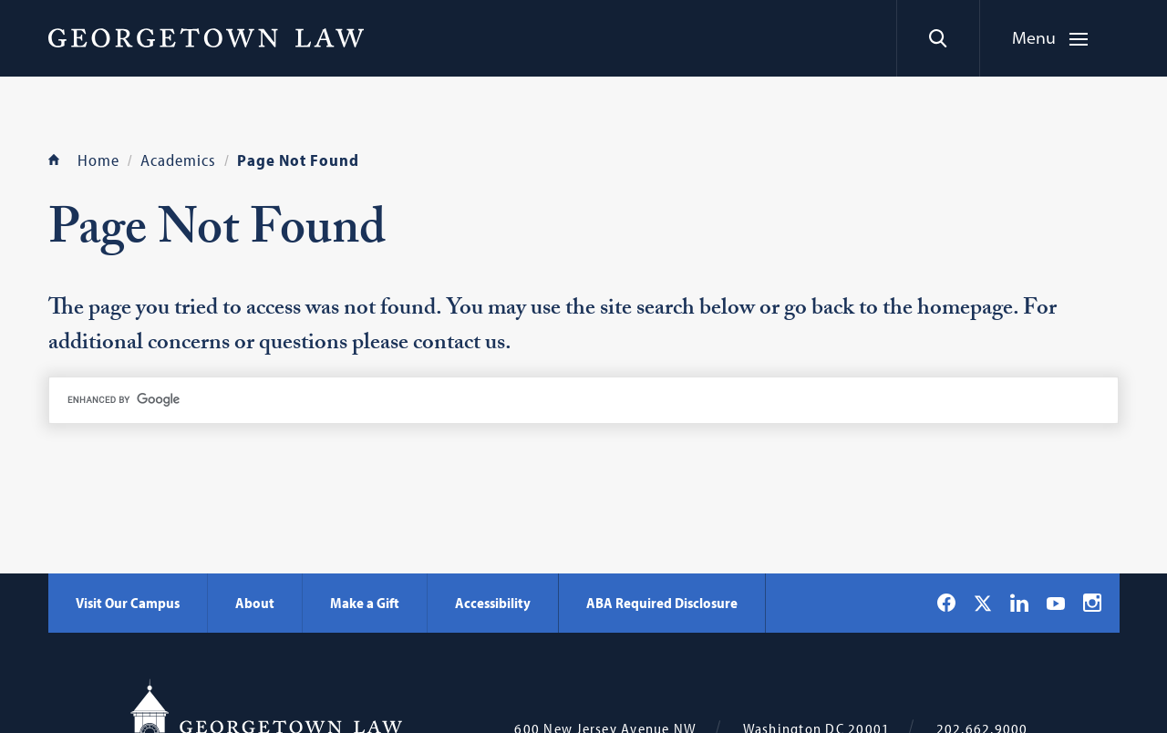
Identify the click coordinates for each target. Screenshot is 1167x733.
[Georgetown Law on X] (983, 603)
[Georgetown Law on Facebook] (946, 603)
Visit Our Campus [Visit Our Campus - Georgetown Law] (128, 602)
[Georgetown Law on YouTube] (1056, 602)
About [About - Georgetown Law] (254, 602)
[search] (583, 400)
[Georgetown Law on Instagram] (1092, 603)
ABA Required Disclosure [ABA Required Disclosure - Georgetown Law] (662, 602)
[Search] (937, 38)
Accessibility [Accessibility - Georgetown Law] (493, 602)
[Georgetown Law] (206, 37)
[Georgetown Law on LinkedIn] (1019, 603)
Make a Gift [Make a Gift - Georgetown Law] (364, 602)
